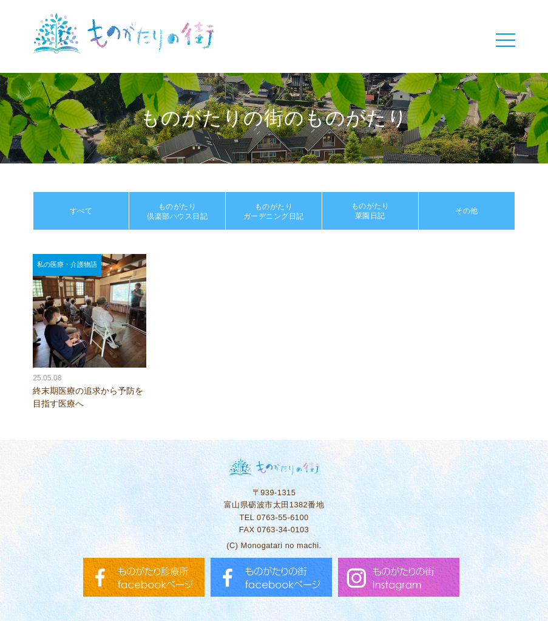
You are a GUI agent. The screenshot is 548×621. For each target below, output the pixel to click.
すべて (81, 211)
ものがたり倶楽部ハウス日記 (177, 211)
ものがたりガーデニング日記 (273, 211)
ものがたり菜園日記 (370, 211)
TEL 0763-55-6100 (273, 517)
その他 (466, 211)
